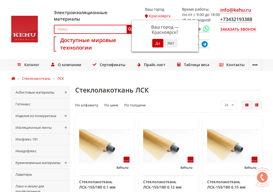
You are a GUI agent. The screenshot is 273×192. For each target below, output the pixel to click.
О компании (61, 64)
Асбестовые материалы (42, 92)
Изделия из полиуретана (42, 116)
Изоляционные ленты (42, 127)
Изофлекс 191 (26, 139)
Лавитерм (23, 174)
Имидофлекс (26, 151)
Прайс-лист (140, 64)
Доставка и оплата (224, 64)
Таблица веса (178, 64)
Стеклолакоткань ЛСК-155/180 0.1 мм (97, 184)
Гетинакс (22, 104)
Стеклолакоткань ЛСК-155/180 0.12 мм (162, 184)
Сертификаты (101, 64)
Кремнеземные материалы (42, 163)
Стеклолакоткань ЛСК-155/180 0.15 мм (226, 184)
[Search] (94, 29)
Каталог (26, 64)
